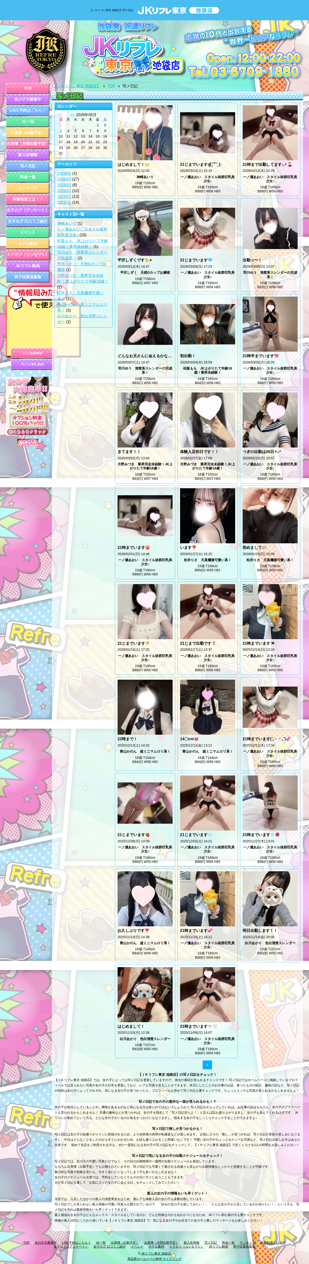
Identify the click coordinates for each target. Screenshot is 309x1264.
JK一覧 (27, 121)
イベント (27, 232)
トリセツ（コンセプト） (28, 255)
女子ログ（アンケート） (28, 210)
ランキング (27, 188)
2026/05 (64, 173)
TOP (28, 88)
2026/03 (64, 179)
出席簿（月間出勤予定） (28, 144)
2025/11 (64, 202)
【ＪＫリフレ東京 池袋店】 (76, 86)
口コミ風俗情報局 (32, 353)
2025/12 (64, 197)
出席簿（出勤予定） (27, 133)
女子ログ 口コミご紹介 (28, 221)
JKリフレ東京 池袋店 (32, 364)
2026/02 (64, 185)
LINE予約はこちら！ (27, 110)
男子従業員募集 (27, 277)
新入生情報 (27, 155)
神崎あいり (67, 223)
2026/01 (64, 191)
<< (72, 115)
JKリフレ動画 (28, 266)
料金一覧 (27, 177)
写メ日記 (27, 166)
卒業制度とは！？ (27, 199)
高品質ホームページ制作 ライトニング (154, 1259)
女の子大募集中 (27, 99)
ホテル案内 (27, 244)
